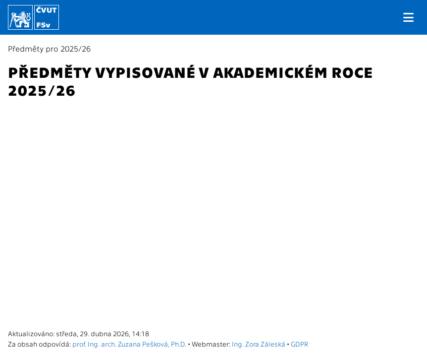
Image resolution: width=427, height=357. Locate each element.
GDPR (299, 344)
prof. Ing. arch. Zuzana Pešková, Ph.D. (129, 344)
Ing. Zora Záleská (258, 344)
